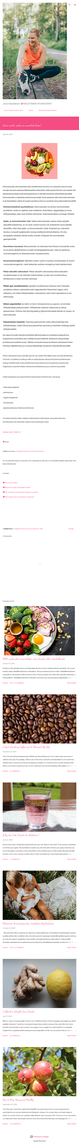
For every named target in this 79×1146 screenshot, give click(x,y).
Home (29, 110)
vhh (41, 529)
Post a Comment (17, 683)
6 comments (15, 1036)
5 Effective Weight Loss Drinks (19, 1011)
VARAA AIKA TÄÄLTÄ (11, 432)
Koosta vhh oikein (11, 483)
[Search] (69, 4)
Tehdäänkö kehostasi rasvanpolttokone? (30, 451)
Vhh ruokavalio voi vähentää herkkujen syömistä (21, 492)
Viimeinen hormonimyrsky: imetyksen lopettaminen (28, 923)
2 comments (15, 859)
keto (29, 529)
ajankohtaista (20, 529)
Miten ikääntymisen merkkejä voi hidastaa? (19, 497)
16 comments (15, 1124)
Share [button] (71, 529)
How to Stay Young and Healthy (18, 1099)
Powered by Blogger (39, 1137)
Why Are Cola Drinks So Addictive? (21, 835)
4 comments (15, 771)
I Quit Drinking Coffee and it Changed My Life (26, 747)
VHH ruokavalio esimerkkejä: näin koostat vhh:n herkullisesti (34, 658)
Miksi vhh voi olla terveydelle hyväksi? (18, 487)
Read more (71, 683)
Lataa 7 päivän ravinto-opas (12, 110)
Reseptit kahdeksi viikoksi (46, 110)
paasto (36, 529)
